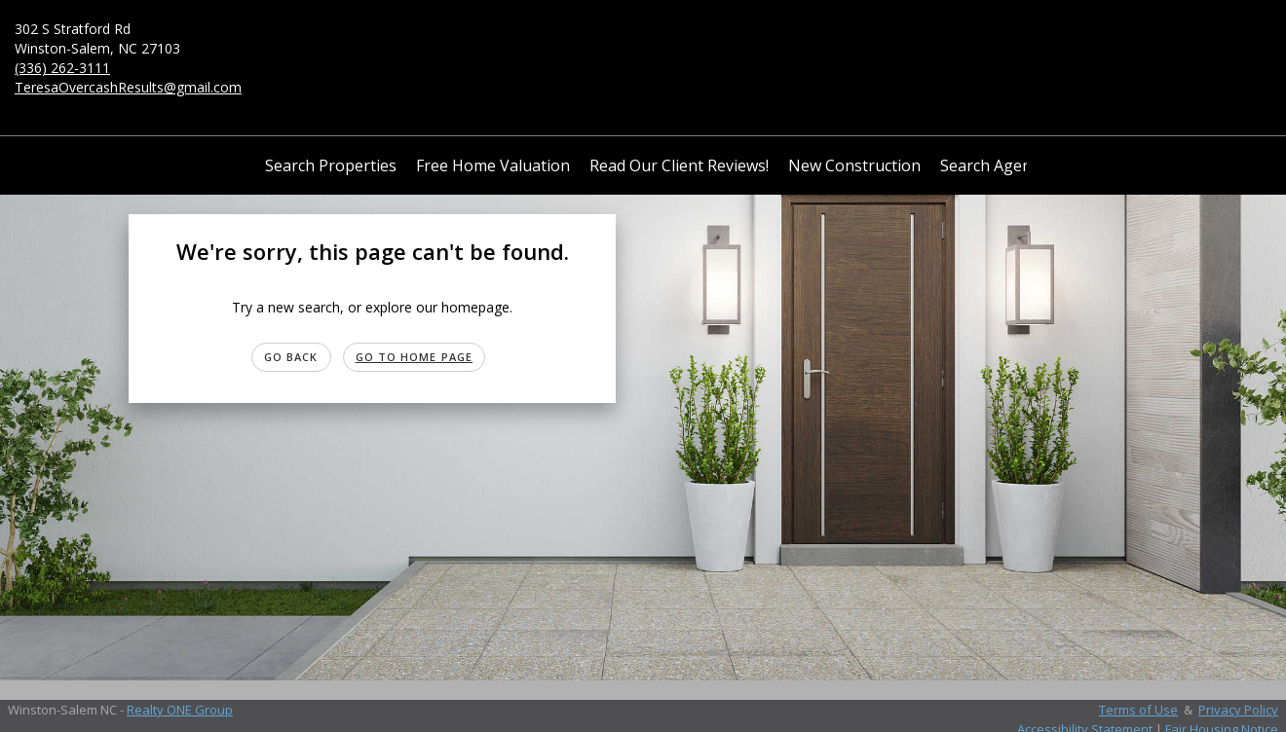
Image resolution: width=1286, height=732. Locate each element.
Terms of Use (1138, 709)
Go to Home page (414, 356)
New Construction (854, 165)
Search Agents (992, 165)
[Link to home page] (643, 50)
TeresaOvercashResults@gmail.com (128, 87)
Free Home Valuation (493, 165)
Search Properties (331, 165)
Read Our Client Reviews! (679, 165)
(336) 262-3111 (62, 67)
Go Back (291, 356)
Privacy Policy (1238, 709)
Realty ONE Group (180, 709)
